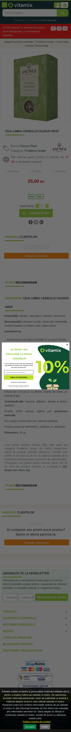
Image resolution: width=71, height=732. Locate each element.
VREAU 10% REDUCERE (18, 377)
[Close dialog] (67, 344)
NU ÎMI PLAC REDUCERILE (18, 382)
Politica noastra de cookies (37, 721)
